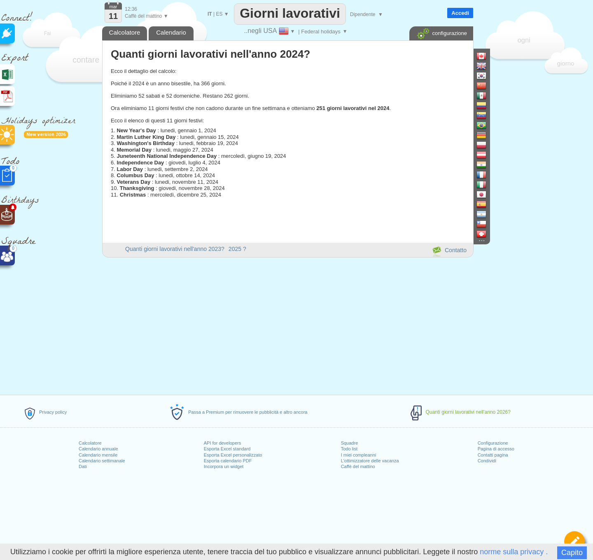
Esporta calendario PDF (228, 460)
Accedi (460, 13)
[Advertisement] (287, 324)
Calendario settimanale (102, 460)
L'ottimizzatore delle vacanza (370, 460)
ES (219, 14)
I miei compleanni (358, 454)
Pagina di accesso (496, 448)
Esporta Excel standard (227, 448)
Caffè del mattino (358, 466)
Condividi (487, 460)
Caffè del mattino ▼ (146, 16)
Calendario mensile (98, 454)
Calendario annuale (98, 448)
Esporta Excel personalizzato (233, 454)
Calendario (171, 32)
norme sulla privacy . (514, 552)
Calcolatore (90, 443)
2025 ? (237, 249)
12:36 (131, 9)
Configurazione (493, 443)
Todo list (349, 448)
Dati (83, 466)
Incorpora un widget (224, 466)
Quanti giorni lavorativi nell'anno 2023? (174, 249)
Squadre (349, 443)
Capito (572, 552)
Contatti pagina (493, 454)
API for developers (222, 443)
